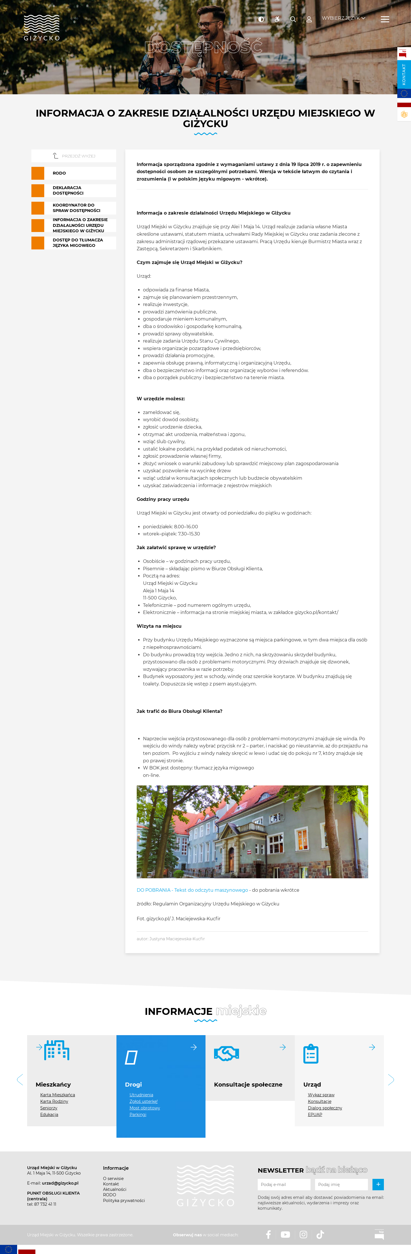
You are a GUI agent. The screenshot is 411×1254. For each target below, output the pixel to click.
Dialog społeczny (325, 1108)
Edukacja (49, 1114)
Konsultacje (319, 1101)
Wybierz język (341, 14)
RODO (109, 1194)
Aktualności (114, 1189)
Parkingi (138, 1114)
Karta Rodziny (54, 1101)
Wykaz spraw (321, 1094)
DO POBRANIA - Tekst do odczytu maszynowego (192, 890)
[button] (20, 1080)
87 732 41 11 (45, 1204)
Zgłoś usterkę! (144, 1101)
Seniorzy (48, 1108)
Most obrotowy (145, 1108)
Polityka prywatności (124, 1200)
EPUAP (315, 1114)
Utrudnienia (141, 1094)
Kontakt (403, 74)
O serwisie (113, 1178)
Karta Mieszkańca (57, 1094)
